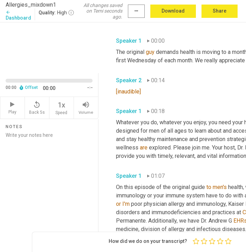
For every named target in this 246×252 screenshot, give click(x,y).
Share (219, 11)
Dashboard (18, 15)
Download (173, 11)
